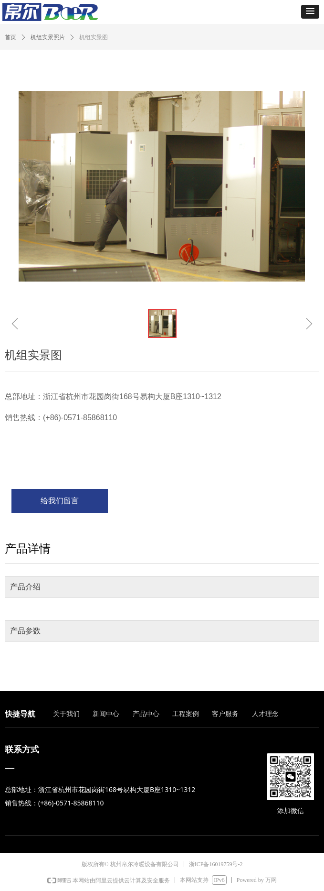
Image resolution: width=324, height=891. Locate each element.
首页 (10, 37)
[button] (310, 12)
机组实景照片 (48, 37)
